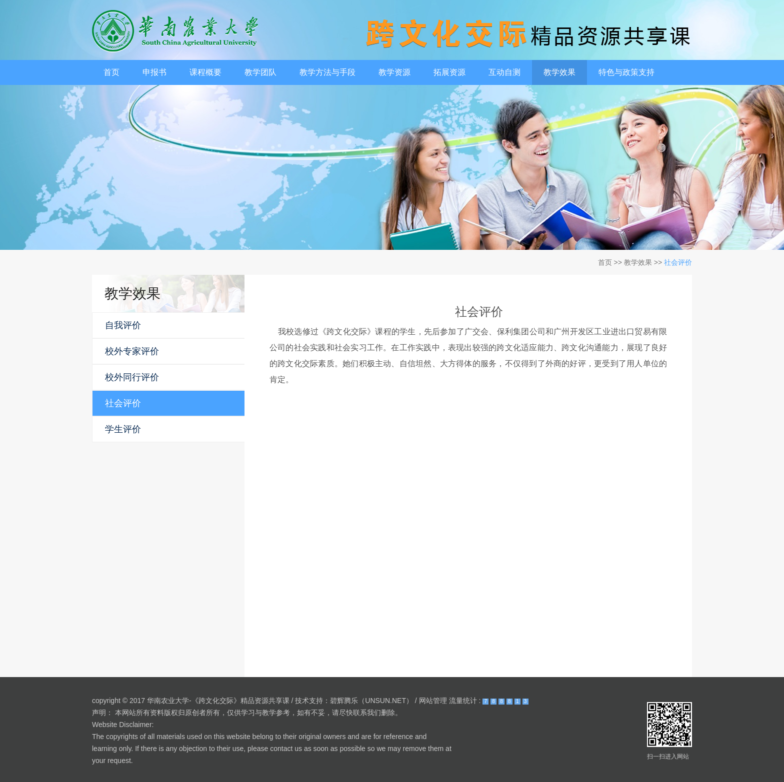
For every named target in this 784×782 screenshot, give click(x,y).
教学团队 (260, 72)
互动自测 (504, 72)
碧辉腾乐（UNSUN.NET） (371, 701)
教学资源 (394, 72)
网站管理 (433, 701)
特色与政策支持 (626, 72)
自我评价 (123, 325)
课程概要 (206, 72)
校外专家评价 (132, 351)
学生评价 (123, 429)
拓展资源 (450, 72)
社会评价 (678, 262)
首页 (112, 72)
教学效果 (560, 72)
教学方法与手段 (328, 72)
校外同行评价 (132, 377)
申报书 (154, 72)
